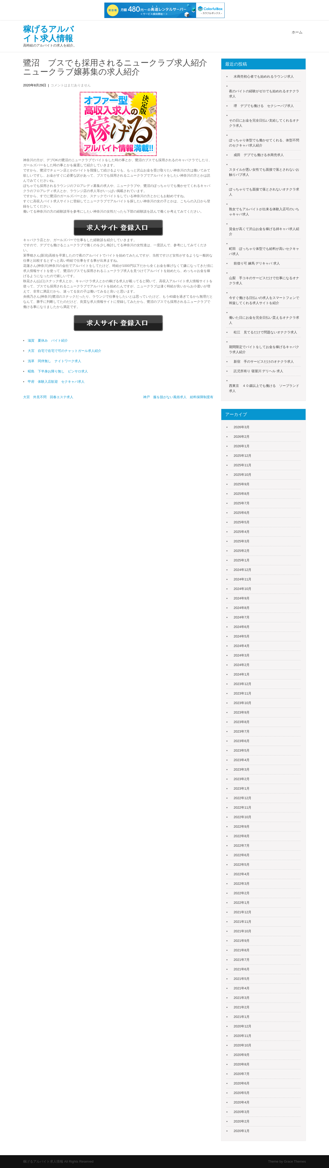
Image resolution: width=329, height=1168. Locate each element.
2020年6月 (242, 1083)
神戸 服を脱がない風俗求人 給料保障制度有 (178, 397)
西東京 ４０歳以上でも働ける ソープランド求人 (264, 388)
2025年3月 (242, 541)
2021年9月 (242, 941)
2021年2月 (242, 1007)
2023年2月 (242, 779)
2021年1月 (242, 1017)
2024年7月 (242, 617)
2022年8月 (242, 836)
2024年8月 (242, 608)
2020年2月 (242, 1121)
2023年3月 (242, 769)
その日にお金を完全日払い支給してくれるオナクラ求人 (264, 122)
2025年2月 (242, 551)
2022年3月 (242, 884)
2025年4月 (242, 532)
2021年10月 (242, 931)
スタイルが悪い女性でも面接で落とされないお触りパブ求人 (264, 172)
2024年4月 (242, 646)
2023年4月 (242, 760)
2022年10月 (242, 817)
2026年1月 (242, 446)
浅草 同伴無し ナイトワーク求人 (54, 361)
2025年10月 (242, 475)
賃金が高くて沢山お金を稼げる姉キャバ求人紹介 (264, 231)
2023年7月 (242, 731)
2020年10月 (242, 1045)
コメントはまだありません (71, 85)
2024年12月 (242, 570)
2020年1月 (242, 1131)
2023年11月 (242, 693)
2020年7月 (242, 1074)
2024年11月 (242, 579)
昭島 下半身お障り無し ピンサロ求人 (58, 371)
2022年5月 (242, 864)
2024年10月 (242, 589)
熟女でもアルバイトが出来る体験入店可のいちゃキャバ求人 (264, 211)
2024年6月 (242, 627)
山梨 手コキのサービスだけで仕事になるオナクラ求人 (264, 280)
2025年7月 (242, 503)
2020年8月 (242, 1064)
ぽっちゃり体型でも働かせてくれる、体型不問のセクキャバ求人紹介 (264, 142)
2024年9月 (242, 598)
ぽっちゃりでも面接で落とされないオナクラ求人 (264, 191)
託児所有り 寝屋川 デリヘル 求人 (258, 371)
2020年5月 (242, 1093)
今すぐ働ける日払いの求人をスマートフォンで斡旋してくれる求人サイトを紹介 (264, 300)
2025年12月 (242, 456)
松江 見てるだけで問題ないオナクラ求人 (265, 332)
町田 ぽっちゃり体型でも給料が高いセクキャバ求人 (264, 251)
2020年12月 (242, 1026)
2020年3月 (242, 1112)
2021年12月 (242, 912)
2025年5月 (242, 522)
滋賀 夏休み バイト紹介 (48, 340)
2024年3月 (242, 655)
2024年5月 (242, 636)
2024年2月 (242, 665)
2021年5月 (242, 979)
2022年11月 (242, 807)
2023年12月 (242, 684)
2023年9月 (242, 712)
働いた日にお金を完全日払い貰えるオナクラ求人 (264, 320)
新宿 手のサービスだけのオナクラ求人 (264, 361)
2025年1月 (242, 560)
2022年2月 (242, 893)
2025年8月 (242, 494)
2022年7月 (242, 845)
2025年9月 (242, 484)
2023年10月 (242, 703)
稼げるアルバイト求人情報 (48, 33)
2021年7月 (242, 960)
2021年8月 (242, 950)
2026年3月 (242, 427)
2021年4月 (242, 988)
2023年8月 (242, 722)
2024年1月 (242, 674)
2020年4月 (242, 1102)
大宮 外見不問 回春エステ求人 (48, 397)
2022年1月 (242, 903)
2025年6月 (242, 513)
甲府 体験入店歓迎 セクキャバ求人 (56, 382)
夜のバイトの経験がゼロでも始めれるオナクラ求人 (264, 93)
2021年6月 (242, 969)
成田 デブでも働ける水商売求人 (259, 155)
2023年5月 (242, 750)
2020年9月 (242, 1055)
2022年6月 (242, 855)
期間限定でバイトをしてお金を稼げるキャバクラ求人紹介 (264, 349)
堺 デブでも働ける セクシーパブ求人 (264, 106)
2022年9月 (242, 826)
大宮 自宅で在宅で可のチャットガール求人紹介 (64, 351)
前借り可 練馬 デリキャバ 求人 (257, 263)
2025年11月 (242, 465)
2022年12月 (242, 798)
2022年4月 (242, 874)
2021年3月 (242, 998)
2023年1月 (242, 788)
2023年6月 (242, 741)
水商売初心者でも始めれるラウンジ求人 (264, 76)
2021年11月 (242, 922)
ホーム (297, 32)
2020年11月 (242, 1036)
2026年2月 (242, 437)
